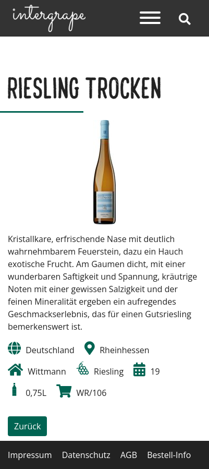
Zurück (27, 426)
